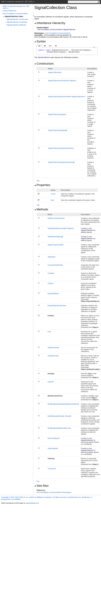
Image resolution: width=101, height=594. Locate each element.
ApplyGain (51, 257)
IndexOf (51, 382)
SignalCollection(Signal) (57, 114)
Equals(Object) (53, 293)
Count (53, 194)
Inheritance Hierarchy (49, 23)
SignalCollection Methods (16, 25)
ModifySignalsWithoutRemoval (59, 428)
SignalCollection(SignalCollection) (61, 148)
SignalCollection (55, 72)
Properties (42, 185)
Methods (41, 209)
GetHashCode (53, 356)
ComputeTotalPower (55, 265)
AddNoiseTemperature (56, 218)
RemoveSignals (54, 438)
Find (49, 332)
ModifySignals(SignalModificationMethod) (63, 404)
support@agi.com (32, 503)
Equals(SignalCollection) (57, 305)
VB (45, 46)
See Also (41, 485)
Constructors (44, 63)
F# (56, 46)
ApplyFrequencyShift (55, 245)
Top (38, 181)
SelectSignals (53, 448)
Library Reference (9, 11)
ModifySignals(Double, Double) (59, 416)
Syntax (40, 41)
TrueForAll (51, 469)
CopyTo (50, 283)
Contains (51, 273)
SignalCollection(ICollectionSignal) (62, 81)
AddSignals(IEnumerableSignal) (61, 228)
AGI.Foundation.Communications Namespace (54, 492)
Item (52, 200)
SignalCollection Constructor (17, 19)
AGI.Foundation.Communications (15, 13)
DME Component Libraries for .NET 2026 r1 (16, 7)
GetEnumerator (53, 347)
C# (39, 46)
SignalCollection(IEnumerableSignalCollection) (66, 96)
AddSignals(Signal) (55, 236)
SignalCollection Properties (17, 22)
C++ (50, 46)
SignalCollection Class (14, 16)
